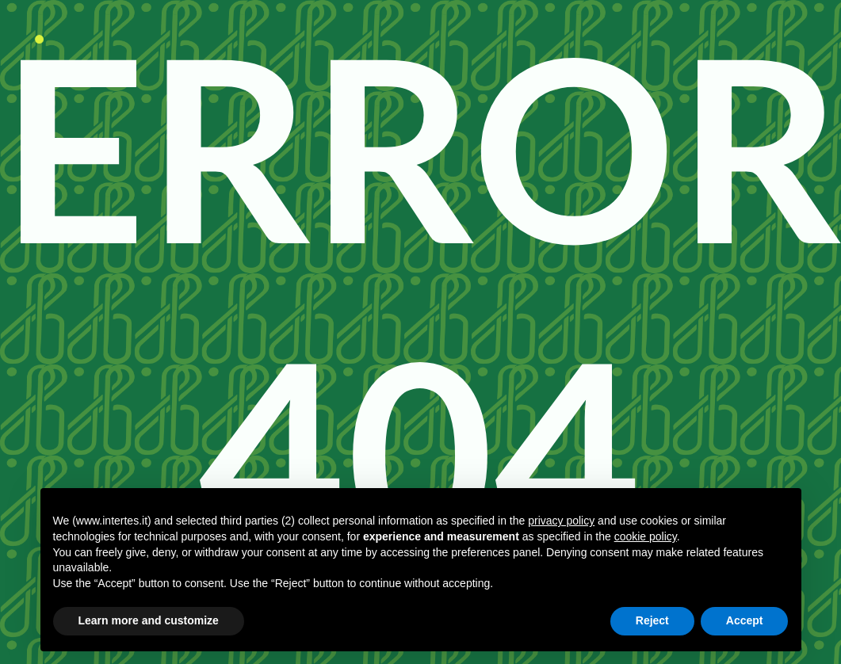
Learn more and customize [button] (148, 620)
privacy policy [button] (561, 520)
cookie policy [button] (645, 536)
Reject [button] (652, 620)
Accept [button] (744, 620)
